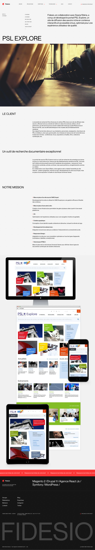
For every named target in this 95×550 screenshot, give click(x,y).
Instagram (20, 503)
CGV (27, 546)
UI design (27, 14)
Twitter (19, 505)
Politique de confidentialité (18, 546)
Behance (5, 503)
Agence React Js (69, 481)
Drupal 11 (52, 481)
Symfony (37, 484)
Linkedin (4, 505)
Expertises (40, 4)
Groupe (20, 4)
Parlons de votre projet (87, 4)
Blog (62, 4)
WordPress (51, 484)
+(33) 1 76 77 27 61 (36, 513)
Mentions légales (6, 546)
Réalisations (30, 4)
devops (26, 24)
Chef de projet (28, 26)
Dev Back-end (28, 19)
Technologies (52, 4)
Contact (70, 4)
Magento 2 (38, 481)
